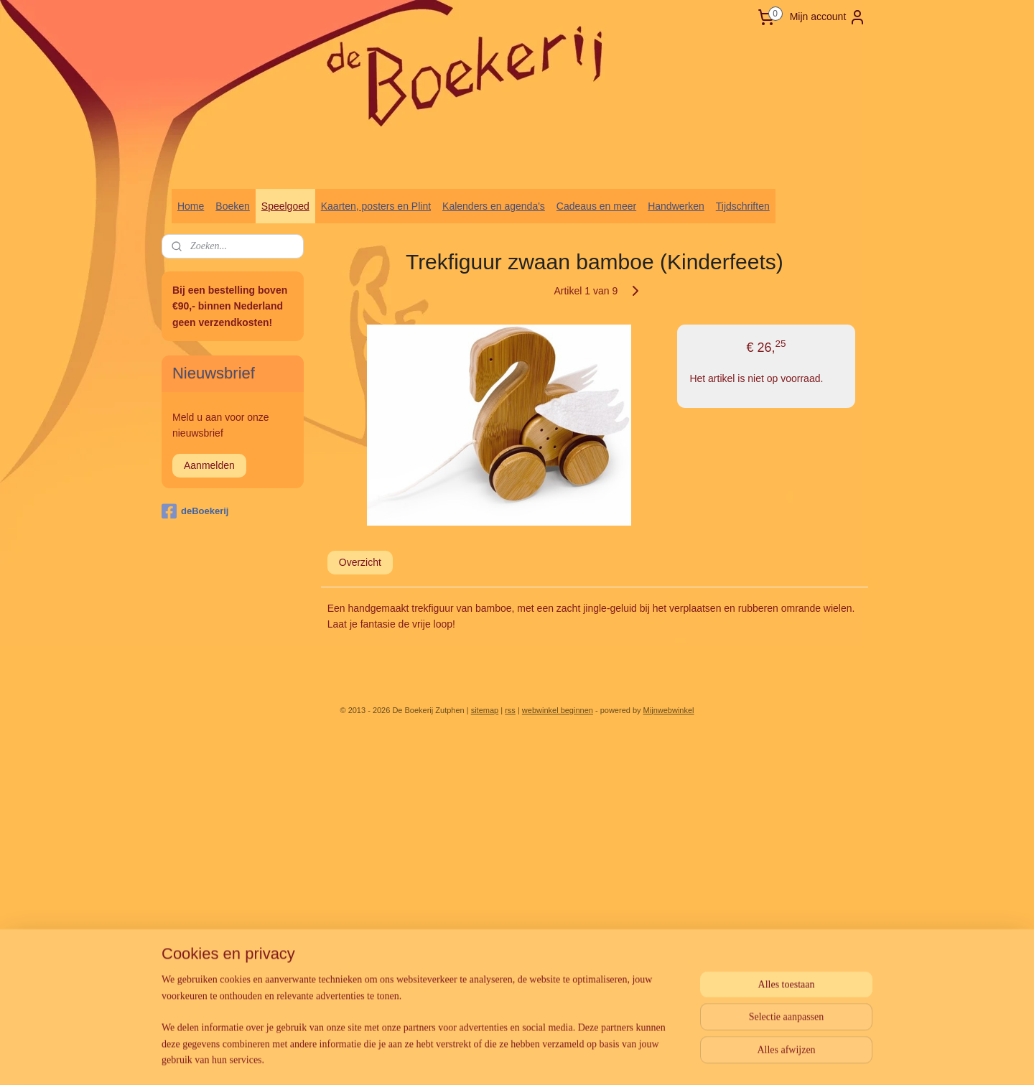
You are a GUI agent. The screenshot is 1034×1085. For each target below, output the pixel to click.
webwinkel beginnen (557, 710)
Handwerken (676, 206)
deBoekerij (195, 511)
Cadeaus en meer (596, 206)
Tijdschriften (743, 206)
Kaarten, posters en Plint (376, 206)
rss (510, 710)
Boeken (232, 206)
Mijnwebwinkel (668, 710)
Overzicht (360, 562)
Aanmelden (209, 465)
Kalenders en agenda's (493, 206)
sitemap (485, 710)
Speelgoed (285, 206)
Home (190, 206)
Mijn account (828, 17)
